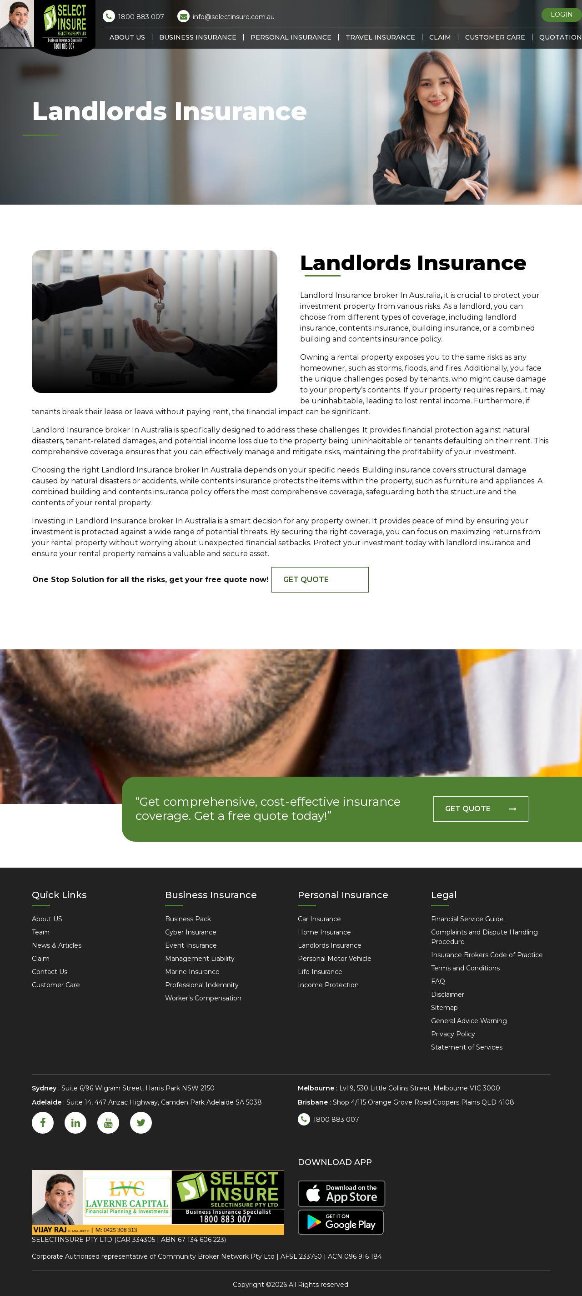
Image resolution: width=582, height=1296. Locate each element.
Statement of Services (466, 1047)
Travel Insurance (380, 37)
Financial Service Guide (467, 919)
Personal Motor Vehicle (334, 958)
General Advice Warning (469, 1021)
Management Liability (200, 958)
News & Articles (56, 945)
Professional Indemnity (202, 985)
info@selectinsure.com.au (226, 16)
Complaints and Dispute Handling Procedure (484, 937)
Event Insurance (191, 945)
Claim (440, 37)
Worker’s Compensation (203, 998)
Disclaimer (447, 994)
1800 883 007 (133, 16)
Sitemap (444, 1008)
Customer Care (495, 37)
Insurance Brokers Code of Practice (487, 955)
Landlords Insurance (329, 945)
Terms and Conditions (465, 968)
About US (127, 37)
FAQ (438, 981)
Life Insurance (320, 972)
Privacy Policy (453, 1034)
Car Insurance (319, 919)
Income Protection (328, 985)
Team (41, 932)
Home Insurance (324, 932)
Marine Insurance (192, 972)
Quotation (560, 37)
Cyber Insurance (190, 932)
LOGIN (562, 14)
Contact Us (49, 972)
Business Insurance (197, 37)
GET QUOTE (306, 579)
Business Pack (188, 919)
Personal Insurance (291, 37)
